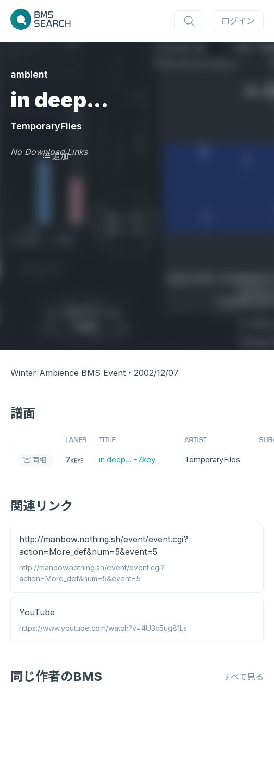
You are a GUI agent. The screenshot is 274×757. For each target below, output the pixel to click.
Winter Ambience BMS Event (68, 373)
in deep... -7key (127, 460)
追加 (55, 156)
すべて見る (243, 676)
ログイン (238, 21)
